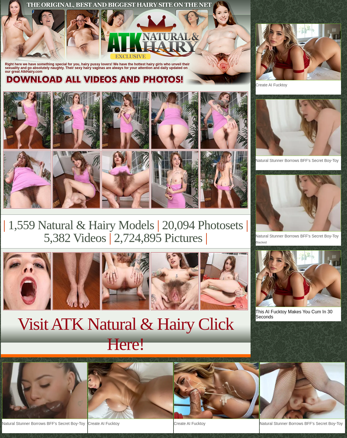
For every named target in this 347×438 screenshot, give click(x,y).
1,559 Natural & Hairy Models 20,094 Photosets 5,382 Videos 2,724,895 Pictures (125, 231)
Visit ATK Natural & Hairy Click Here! (126, 334)
